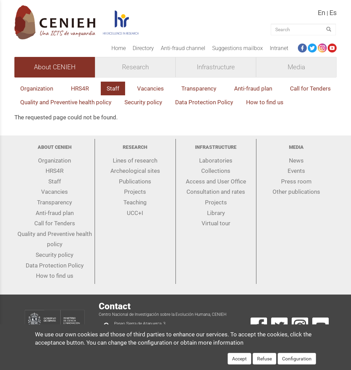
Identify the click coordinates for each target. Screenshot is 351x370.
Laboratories (215, 160)
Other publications (296, 191)
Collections (215, 170)
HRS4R (80, 88)
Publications (135, 181)
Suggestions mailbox (237, 48)
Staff (113, 88)
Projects (135, 191)
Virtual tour (216, 223)
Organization (36, 88)
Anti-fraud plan (253, 88)
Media (296, 67)
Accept (239, 363)
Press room (296, 181)
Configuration (297, 363)
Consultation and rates (215, 191)
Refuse (264, 363)
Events (296, 170)
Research (135, 67)
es (333, 13)
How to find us (264, 102)
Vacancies (150, 88)
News (296, 160)
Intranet (279, 48)
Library (216, 213)
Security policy (143, 102)
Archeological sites (135, 170)
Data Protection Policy (204, 102)
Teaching (135, 202)
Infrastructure (216, 67)
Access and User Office (216, 181)
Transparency (198, 88)
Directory (143, 48)
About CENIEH (54, 67)
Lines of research (135, 160)
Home (118, 48)
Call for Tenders (310, 88)
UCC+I (135, 213)
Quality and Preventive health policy (65, 102)
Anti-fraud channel (183, 48)
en (321, 13)
